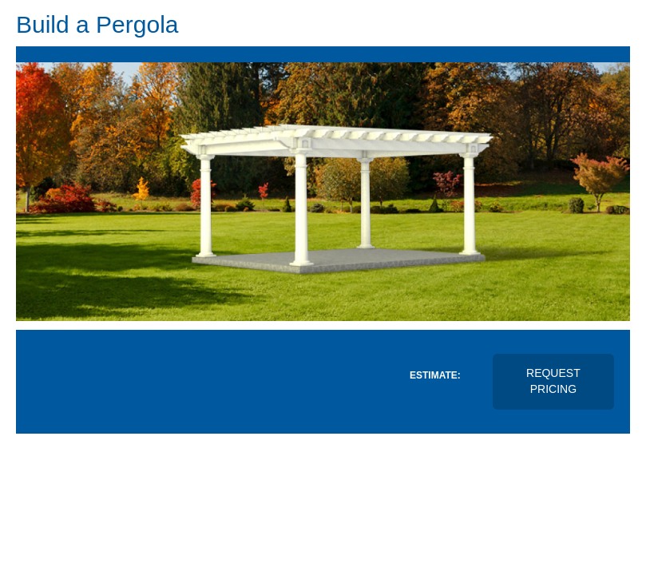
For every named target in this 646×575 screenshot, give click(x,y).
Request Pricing (553, 381)
